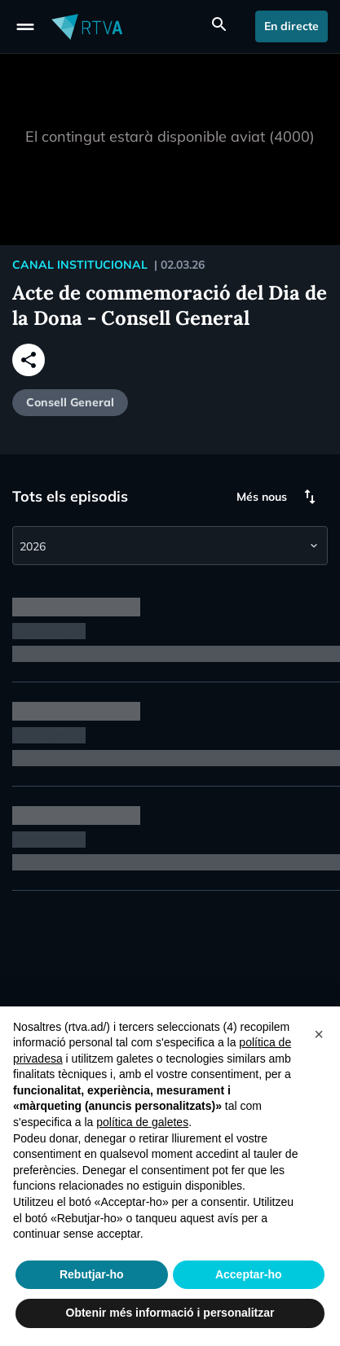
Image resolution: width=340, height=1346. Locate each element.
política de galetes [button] (142, 1122)
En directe (291, 26)
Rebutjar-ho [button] (92, 1274)
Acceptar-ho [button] (248, 1274)
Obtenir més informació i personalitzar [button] (170, 1312)
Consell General (70, 402)
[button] (319, 1032)
